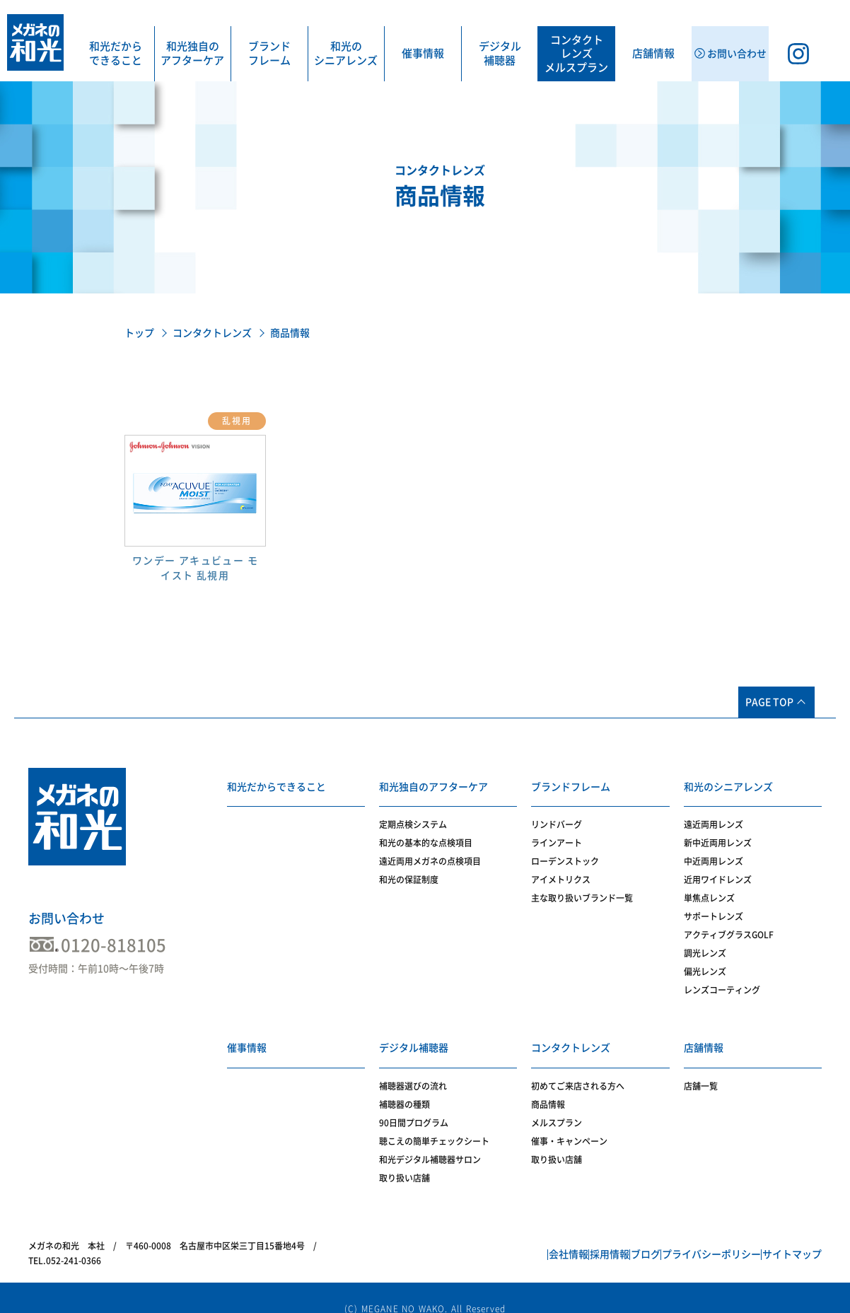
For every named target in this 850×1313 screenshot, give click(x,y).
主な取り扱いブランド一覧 (582, 889)
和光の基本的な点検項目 (425, 834)
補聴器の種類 (404, 1087)
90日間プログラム (413, 1105)
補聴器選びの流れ (413, 1068)
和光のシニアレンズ (346, 53)
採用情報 (552, 1237)
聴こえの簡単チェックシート (434, 1123)
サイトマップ (783, 1237)
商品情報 (548, 1087)
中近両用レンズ (713, 852)
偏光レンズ (705, 963)
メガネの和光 (35, 42)
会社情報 (495, 1237)
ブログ (604, 1237)
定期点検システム (413, 816)
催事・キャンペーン (569, 1123)
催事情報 (423, 53)
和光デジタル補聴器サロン (430, 1142)
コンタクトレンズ (212, 333)
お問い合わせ (66, 918)
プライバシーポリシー (686, 1237)
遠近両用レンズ (713, 816)
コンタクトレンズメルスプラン (576, 54)
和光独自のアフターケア (192, 53)
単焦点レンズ (709, 889)
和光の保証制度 (408, 871)
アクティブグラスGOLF (729, 926)
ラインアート (556, 834)
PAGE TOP (769, 702)
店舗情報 (653, 53)
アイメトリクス (560, 871)
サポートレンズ (713, 908)
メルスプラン (556, 1105)
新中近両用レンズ (718, 834)
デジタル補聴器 (500, 53)
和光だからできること (115, 53)
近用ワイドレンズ (718, 871)
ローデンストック (565, 852)
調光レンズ (705, 944)
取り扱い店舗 (404, 1160)
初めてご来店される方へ (577, 1068)
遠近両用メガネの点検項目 (430, 852)
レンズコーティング (722, 981)
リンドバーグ (556, 816)
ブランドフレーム (269, 53)
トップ (139, 333)
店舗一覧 (701, 1068)
